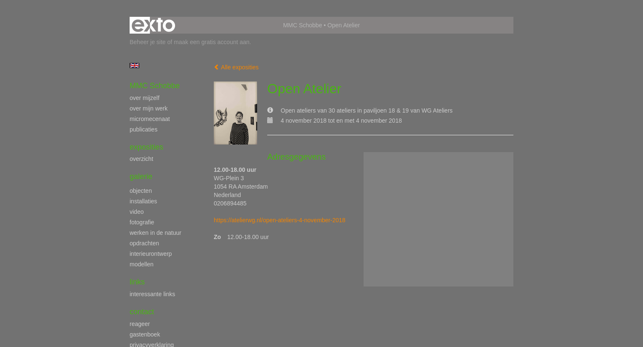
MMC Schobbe (302, 25)
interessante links (152, 294)
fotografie (142, 222)
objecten (141, 190)
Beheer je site (148, 42)
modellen (142, 264)
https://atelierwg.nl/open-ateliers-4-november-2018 (279, 220)
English (134, 65)
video (136, 211)
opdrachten (144, 243)
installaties (143, 201)
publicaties (143, 129)
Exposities (146, 147)
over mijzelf (144, 98)
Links (137, 282)
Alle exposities (236, 67)
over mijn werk (148, 108)
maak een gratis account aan (212, 42)
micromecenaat (150, 119)
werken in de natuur (155, 232)
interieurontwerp (151, 253)
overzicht (141, 158)
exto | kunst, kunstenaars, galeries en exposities (153, 25)
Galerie (141, 176)
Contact (142, 312)
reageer (140, 324)
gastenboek (145, 334)
